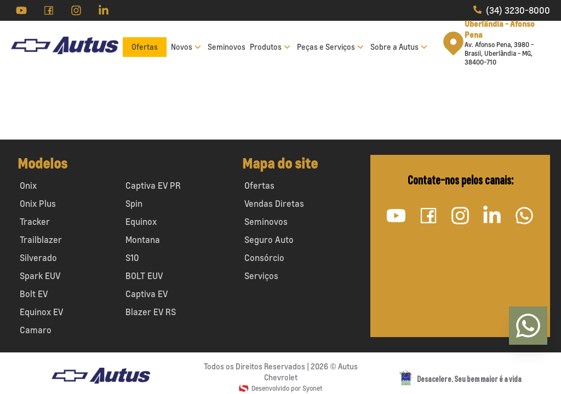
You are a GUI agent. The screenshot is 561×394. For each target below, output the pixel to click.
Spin (133, 203)
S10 (132, 257)
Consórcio (264, 257)
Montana (142, 239)
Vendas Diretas (274, 203)
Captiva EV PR (153, 185)
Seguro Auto (269, 239)
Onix (28, 185)
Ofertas (144, 46)
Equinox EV (41, 311)
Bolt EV (34, 293)
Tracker (35, 221)
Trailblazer (41, 239)
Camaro (35, 330)
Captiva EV (146, 293)
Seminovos (226, 46)
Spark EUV (40, 275)
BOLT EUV (144, 275)
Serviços (261, 275)
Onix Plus (38, 203)
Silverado (38, 257)
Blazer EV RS (150, 311)
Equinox (141, 221)
